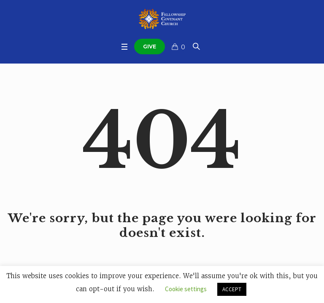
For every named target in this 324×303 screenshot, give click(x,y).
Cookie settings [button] (186, 289)
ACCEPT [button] (231, 289)
